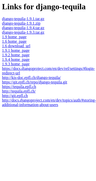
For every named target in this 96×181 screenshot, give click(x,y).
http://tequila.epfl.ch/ (19, 91)
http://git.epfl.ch (15, 96)
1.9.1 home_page (16, 50)
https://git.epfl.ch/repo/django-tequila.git (34, 82)
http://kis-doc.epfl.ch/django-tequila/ (31, 77)
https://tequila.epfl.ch (19, 86)
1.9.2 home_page (16, 55)
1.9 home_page (14, 37)
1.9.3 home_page (16, 64)
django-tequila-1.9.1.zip (21, 23)
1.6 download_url (16, 46)
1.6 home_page (14, 41)
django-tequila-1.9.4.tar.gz (23, 28)
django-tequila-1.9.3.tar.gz (23, 32)
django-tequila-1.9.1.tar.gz (23, 19)
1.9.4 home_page (16, 59)
